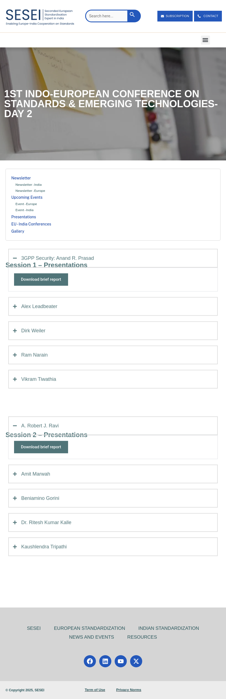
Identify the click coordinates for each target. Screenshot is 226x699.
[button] (205, 40)
